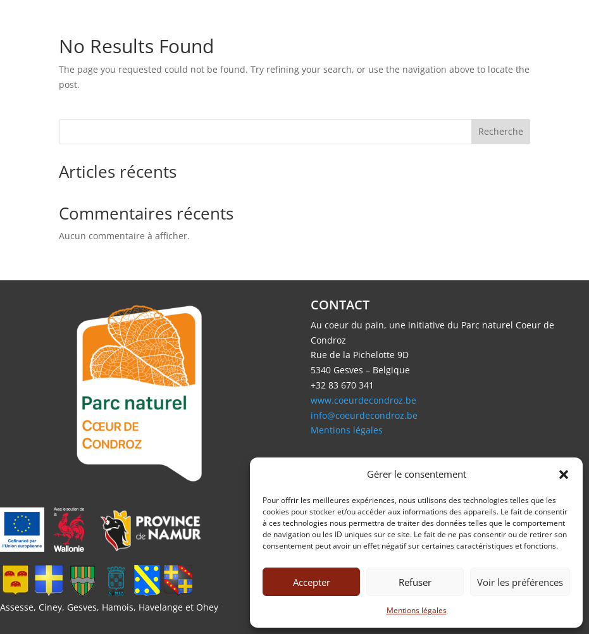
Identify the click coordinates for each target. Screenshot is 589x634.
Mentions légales (417, 610)
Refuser (415, 582)
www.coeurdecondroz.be (363, 400)
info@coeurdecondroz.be (364, 415)
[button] (563, 474)
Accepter (311, 582)
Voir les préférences (520, 582)
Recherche (500, 131)
